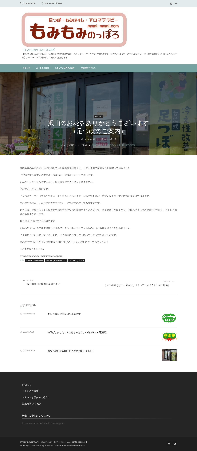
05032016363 (30, 3)
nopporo (73, 260)
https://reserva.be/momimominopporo (41, 255)
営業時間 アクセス (88, 68)
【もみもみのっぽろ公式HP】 (39, 50)
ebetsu (49, 260)
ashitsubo (38, 260)
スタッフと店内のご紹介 (65, 68)
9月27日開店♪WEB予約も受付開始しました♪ (71, 351)
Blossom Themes (53, 445)
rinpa (81, 260)
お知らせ (26, 68)
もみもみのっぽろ (90, 139)
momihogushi (60, 260)
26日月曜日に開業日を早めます (64, 314)
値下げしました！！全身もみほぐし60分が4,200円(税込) (77, 332)
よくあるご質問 (42, 68)
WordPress (79, 445)
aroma (29, 260)
